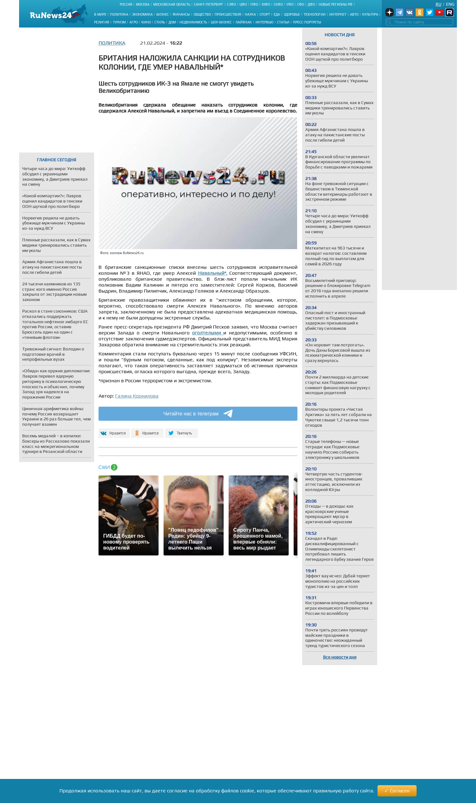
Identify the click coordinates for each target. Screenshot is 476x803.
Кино (146, 22)
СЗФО (231, 4)
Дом (172, 22)
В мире (100, 14)
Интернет (337, 14)
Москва (142, 4)
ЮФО (266, 4)
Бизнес (162, 14)
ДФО (311, 4)
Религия (101, 22)
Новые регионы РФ (335, 4)
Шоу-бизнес (221, 22)
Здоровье (292, 14)
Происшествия (228, 14)
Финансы (181, 14)
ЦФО (243, 4)
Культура (370, 14)
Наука (250, 14)
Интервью (264, 22)
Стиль (159, 22)
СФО (300, 4)
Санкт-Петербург (208, 4)
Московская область (171, 4)
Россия (126, 4)
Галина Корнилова (137, 396)
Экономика (142, 14)
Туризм (119, 22)
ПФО (254, 4)
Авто (354, 14)
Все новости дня (340, 657)
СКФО (278, 4)
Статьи (283, 22)
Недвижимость (193, 22)
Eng (450, 4)
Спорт (265, 14)
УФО (289, 4)
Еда (277, 14)
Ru (438, 4)
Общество (202, 14)
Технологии (315, 14)
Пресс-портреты (307, 22)
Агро (133, 22)
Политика (119, 14)
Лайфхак (243, 22)
